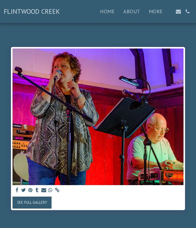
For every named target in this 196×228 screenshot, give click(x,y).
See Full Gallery (32, 202)
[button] (178, 11)
